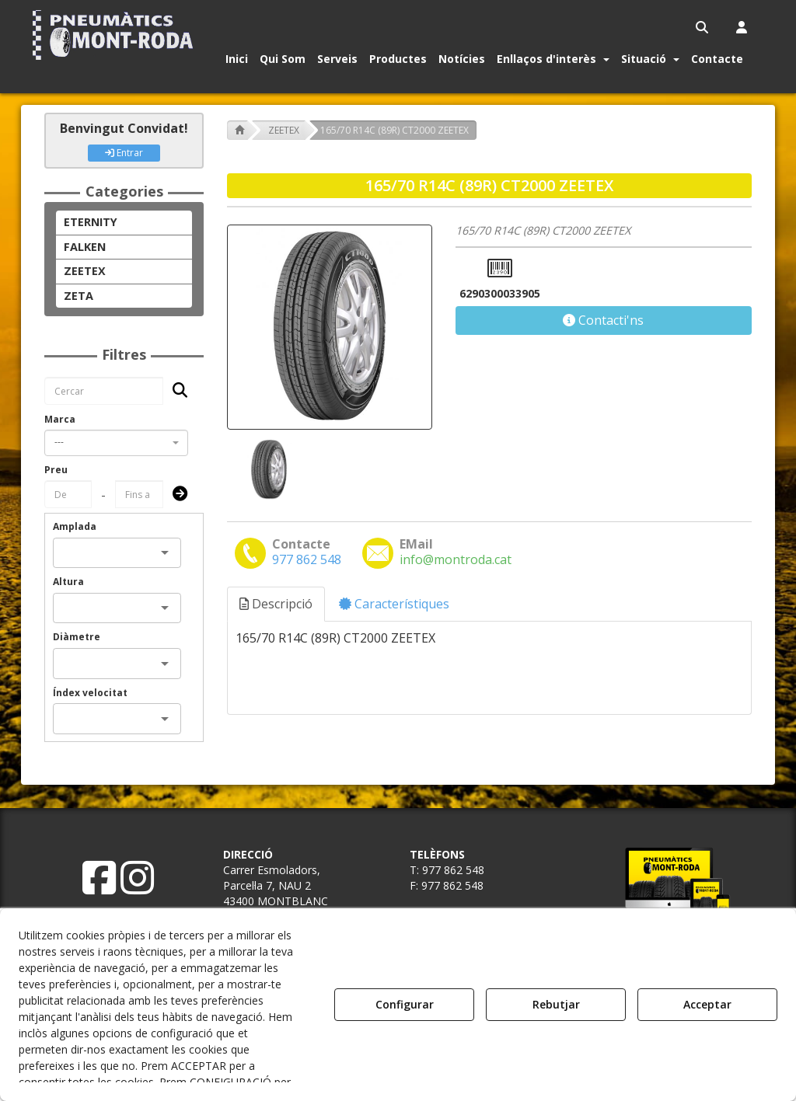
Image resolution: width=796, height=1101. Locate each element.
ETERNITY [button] (90, 221)
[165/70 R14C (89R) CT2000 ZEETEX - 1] (267, 469)
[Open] (165, 552)
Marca (59, 419)
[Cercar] (175, 391)
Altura (68, 581)
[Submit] (175, 494)
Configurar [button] (404, 1004)
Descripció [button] (275, 603)
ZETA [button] (78, 295)
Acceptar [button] (707, 1004)
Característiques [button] (394, 603)
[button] (115, 35)
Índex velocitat (90, 692)
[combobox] (116, 443)
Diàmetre (76, 636)
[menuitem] (703, 27)
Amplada (74, 526)
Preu (56, 469)
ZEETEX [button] (85, 270)
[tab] (276, 604)
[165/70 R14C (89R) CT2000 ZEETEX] (329, 327)
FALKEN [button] (85, 246)
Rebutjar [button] (556, 1004)
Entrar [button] (124, 152)
